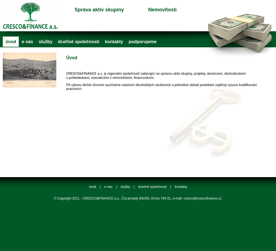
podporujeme (142, 41)
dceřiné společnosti (78, 41)
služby (45, 41)
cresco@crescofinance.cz (202, 198)
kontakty (114, 41)
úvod (11, 41)
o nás (27, 41)
